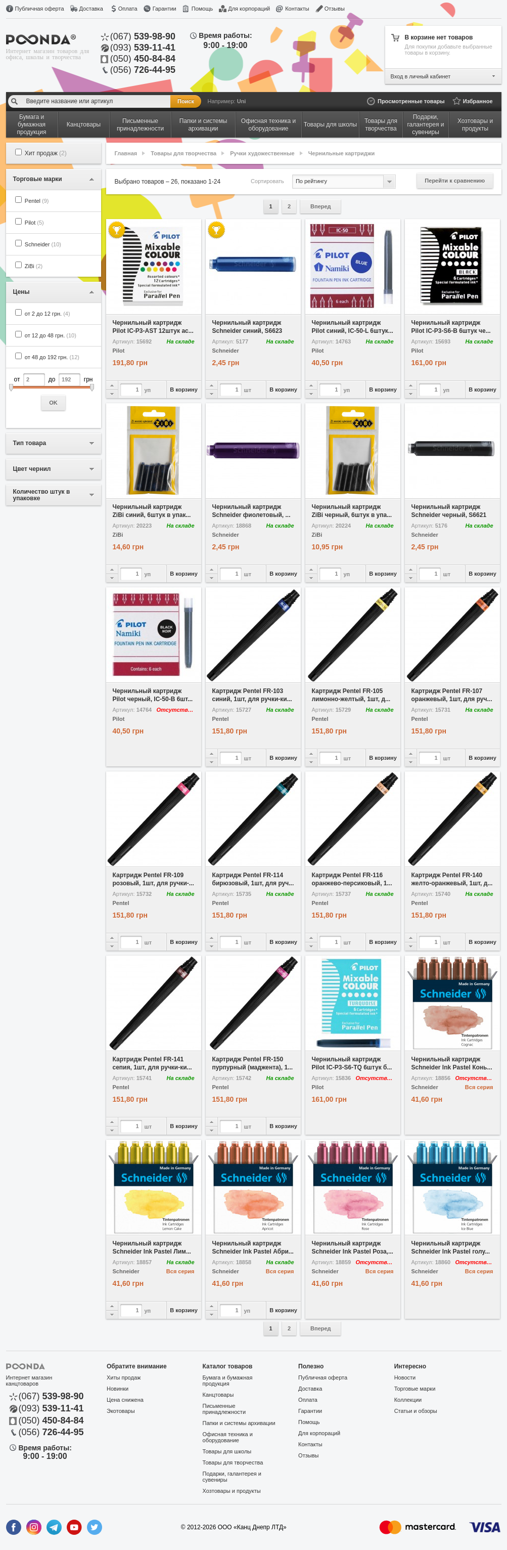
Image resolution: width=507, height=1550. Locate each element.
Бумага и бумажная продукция (228, 1380)
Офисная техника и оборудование (228, 1437)
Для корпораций (249, 9)
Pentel (37, 201)
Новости (405, 1377)
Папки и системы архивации (239, 1423)
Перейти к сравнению (455, 181)
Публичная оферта (39, 9)
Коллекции (408, 1400)
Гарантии (164, 9)
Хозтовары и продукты (232, 1491)
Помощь (202, 9)
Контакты (297, 9)
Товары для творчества (183, 153)
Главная (126, 153)
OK (53, 403)
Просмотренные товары (411, 101)
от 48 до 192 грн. (52, 357)
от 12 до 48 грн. (50, 335)
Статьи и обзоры (415, 1411)
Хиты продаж (124, 1377)
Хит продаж (46, 153)
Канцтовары (218, 1395)
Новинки (117, 1389)
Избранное (478, 101)
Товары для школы (227, 1451)
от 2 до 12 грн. (47, 314)
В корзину (184, 389)
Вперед (320, 206)
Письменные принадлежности (224, 1409)
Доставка (91, 9)
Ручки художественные (262, 153)
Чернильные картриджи (341, 153)
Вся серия (479, 1087)
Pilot (34, 223)
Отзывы (335, 9)
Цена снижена (125, 1400)
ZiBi (33, 266)
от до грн (53, 391)
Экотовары (121, 1411)
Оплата (127, 9)
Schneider (43, 244)
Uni (241, 101)
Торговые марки (415, 1389)
